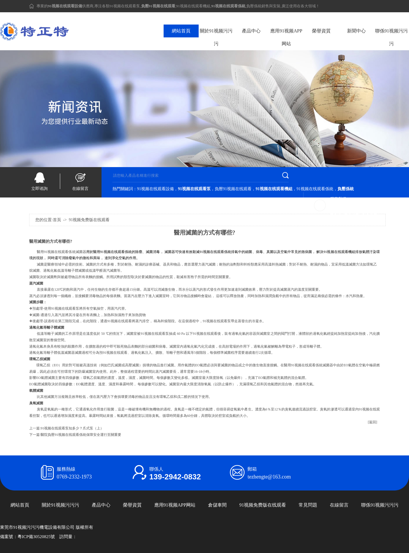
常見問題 (308, 504)
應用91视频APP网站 (286, 37)
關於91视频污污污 (216, 37)
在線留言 (80, 188)
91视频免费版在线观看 (262, 504)
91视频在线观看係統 (315, 189)
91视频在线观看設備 (155, 189)
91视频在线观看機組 (193, 6)
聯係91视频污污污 (391, 37)
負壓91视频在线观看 (233, 189)
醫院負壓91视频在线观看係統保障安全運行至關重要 (81, 435)
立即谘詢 (39, 188)
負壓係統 (253, 6)
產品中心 (251, 30)
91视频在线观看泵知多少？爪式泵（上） (72, 428)
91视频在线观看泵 (125, 6)
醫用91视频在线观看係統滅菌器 (61, 252)
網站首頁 (181, 30)
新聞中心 (356, 30)
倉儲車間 (217, 504)
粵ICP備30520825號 (36, 536)
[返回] (372, 422)
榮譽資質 (321, 30)
